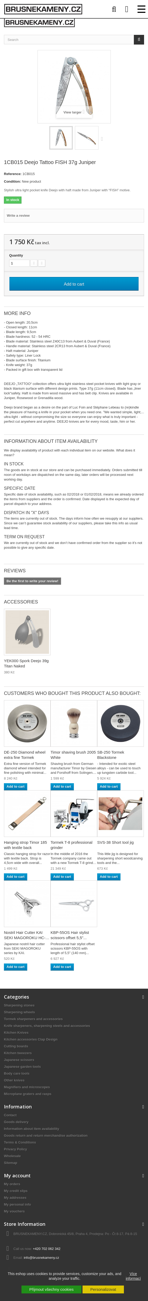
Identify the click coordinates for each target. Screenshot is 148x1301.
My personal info (17, 1204)
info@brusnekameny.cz (41, 1258)
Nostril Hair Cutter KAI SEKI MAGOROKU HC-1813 (24, 937)
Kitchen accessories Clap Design (30, 1039)
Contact (10, 1115)
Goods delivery (16, 1122)
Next (103, 138)
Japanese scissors (19, 1060)
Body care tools (17, 1073)
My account (17, 1175)
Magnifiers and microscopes (27, 1087)
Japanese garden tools (22, 1067)
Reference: (12, 174)
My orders (12, 1184)
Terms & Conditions (20, 1142)
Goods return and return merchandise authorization (45, 1135)
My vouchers (14, 1211)
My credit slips (16, 1191)
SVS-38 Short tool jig (115, 842)
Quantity (16, 255)
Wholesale (12, 1156)
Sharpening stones (19, 1005)
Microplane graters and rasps (27, 1094)
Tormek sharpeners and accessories (33, 1019)
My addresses (15, 1198)
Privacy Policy (15, 1149)
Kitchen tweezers (18, 1053)
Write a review (18, 215)
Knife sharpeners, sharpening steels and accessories (47, 1026)
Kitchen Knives (16, 1033)
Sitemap (10, 1163)
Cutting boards (16, 1046)
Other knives (14, 1080)
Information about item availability (31, 1129)
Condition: (12, 181)
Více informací (133, 1276)
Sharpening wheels (19, 1012)
